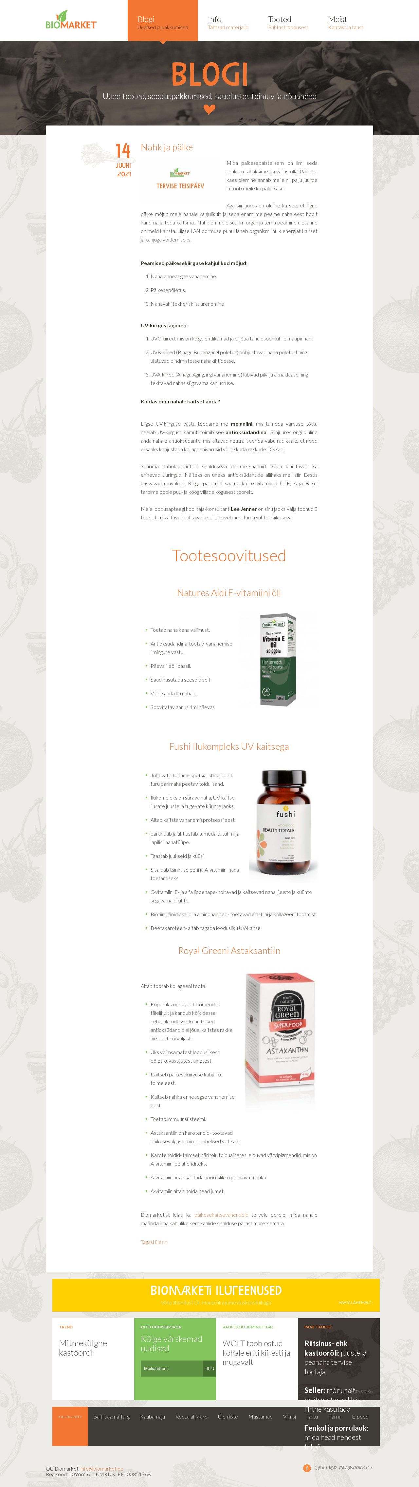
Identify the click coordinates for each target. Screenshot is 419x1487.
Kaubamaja (152, 1416)
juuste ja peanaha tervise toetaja (335, 1362)
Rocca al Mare (191, 1416)
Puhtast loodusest (288, 22)
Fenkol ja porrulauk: (336, 1427)
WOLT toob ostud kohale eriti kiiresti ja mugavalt (256, 1352)
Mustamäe (260, 1416)
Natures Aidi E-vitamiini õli (229, 592)
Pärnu (334, 1416)
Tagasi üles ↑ (154, 1242)
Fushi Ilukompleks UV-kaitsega (229, 746)
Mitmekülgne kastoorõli (83, 1348)
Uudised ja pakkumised (162, 22)
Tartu (312, 1416)
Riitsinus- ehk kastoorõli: (326, 1348)
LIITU (209, 1368)
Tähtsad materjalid (228, 22)
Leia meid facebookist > (307, 1468)
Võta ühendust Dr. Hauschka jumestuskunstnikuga (216, 1295)
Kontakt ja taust (345, 22)
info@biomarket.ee (102, 1468)
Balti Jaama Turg (111, 1416)
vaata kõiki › (360, 1391)
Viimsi (289, 1416)
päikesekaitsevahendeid (221, 1214)
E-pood (360, 1416)
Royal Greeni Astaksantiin (229, 950)
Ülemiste (228, 1416)
